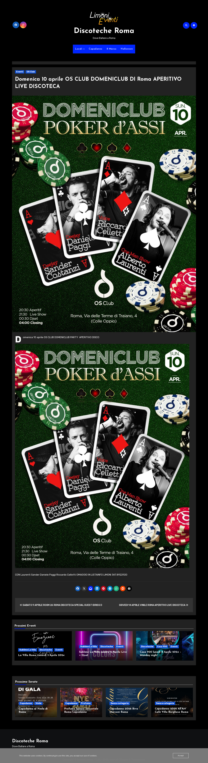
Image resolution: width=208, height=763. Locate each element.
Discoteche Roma (104, 31)
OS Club (31, 72)
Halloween (127, 49)
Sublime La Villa (27, 650)
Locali (79, 49)
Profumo (86, 702)
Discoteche (46, 650)
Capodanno (95, 49)
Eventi (19, 72)
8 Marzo (111, 49)
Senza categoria (120, 702)
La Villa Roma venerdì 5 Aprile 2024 (41, 655)
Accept (181, 755)
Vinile (38, 702)
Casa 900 (162, 646)
